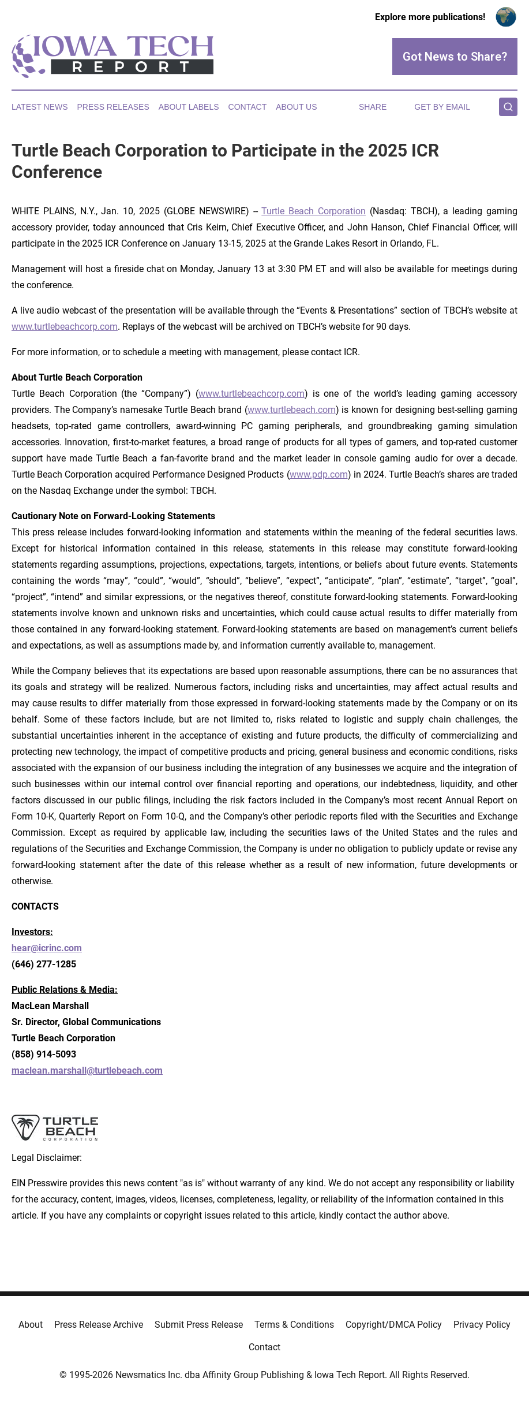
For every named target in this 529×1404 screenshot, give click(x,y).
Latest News (40, 106)
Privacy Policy (482, 1324)
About (30, 1324)
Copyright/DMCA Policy (394, 1324)
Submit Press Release (199, 1324)
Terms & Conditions (294, 1324)
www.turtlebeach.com (291, 409)
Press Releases (113, 106)
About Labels (189, 106)
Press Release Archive (98, 1324)
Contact (247, 106)
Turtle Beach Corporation (313, 211)
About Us (296, 106)
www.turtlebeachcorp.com (65, 326)
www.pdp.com (319, 474)
